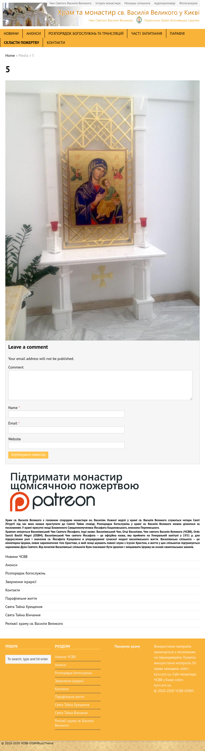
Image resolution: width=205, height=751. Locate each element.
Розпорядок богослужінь (25, 573)
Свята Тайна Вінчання (23, 615)
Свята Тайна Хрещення (23, 606)
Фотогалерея (188, 3)
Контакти (56, 42)
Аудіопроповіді (164, 3)
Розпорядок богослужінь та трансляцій (86, 33)
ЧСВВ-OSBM (184, 691)
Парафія (177, 33)
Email (13, 423)
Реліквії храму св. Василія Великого (34, 623)
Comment (15, 367)
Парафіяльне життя (21, 598)
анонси (33, 33)
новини (11, 33)
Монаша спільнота (137, 3)
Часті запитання (146, 33)
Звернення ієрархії (20, 581)
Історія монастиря (108, 3)
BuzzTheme (45, 743)
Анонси (11, 564)
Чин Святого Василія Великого (70, 3)
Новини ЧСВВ (16, 556)
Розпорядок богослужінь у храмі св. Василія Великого (134, 524)
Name (13, 407)
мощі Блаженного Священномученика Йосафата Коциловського (85, 528)
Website (14, 439)
